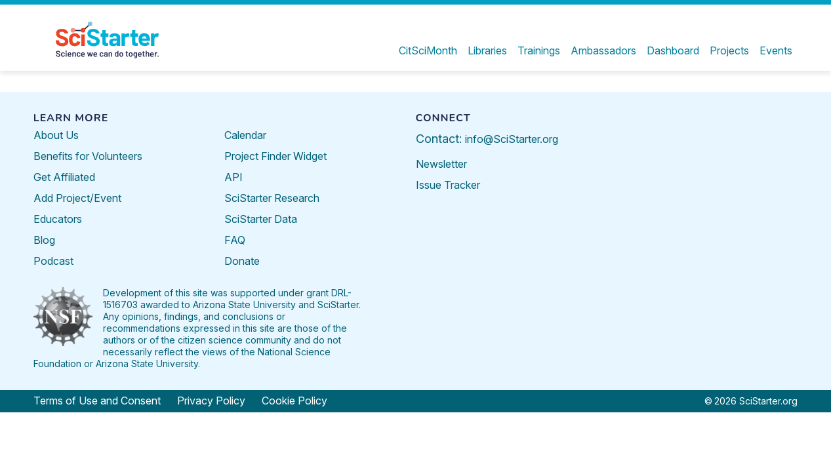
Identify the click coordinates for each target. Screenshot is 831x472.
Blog (44, 240)
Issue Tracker (448, 185)
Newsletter (441, 164)
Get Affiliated (64, 177)
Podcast (53, 261)
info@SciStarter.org (511, 139)
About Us (56, 135)
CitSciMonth (428, 50)
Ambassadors (603, 50)
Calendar (245, 135)
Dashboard (673, 50)
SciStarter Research (271, 198)
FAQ (234, 240)
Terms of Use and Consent (97, 400)
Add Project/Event (77, 198)
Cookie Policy (294, 400)
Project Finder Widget (275, 156)
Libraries (487, 50)
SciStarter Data (260, 219)
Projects (729, 50)
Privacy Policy (211, 400)
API (233, 177)
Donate (242, 261)
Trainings (538, 50)
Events (776, 50)
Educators (57, 219)
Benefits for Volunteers (87, 156)
